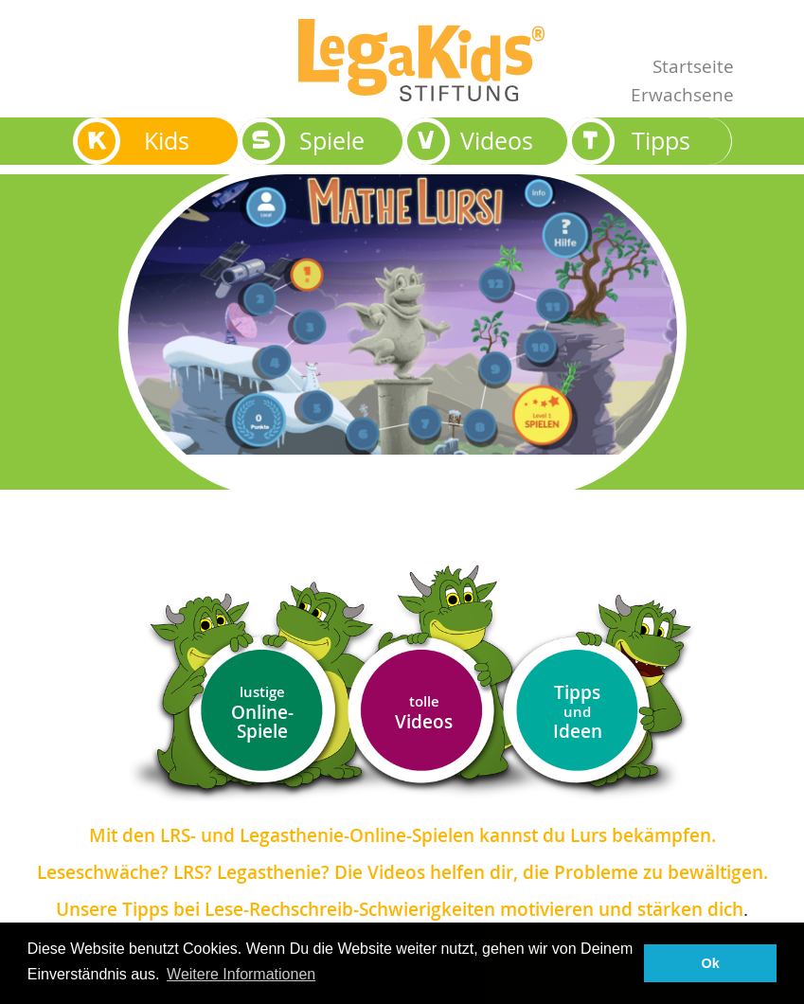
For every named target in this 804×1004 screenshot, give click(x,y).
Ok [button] (711, 963)
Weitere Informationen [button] (241, 974)
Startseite (693, 66)
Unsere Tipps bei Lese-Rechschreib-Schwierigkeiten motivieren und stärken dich (399, 909)
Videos (424, 712)
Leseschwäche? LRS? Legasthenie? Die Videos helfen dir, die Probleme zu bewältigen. (402, 872)
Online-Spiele (262, 713)
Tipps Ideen (577, 712)
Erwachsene (682, 94)
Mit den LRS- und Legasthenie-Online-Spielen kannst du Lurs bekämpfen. (402, 835)
